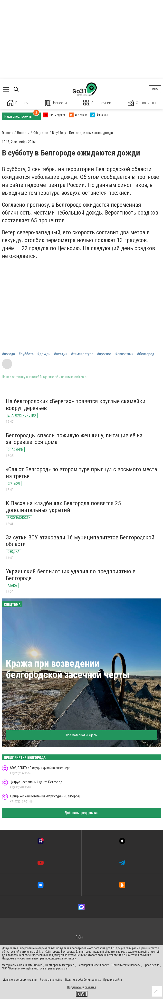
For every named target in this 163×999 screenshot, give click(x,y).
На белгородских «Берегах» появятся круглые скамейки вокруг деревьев (75, 405)
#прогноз (104, 354)
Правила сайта (112, 979)
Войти (155, 89)
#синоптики (124, 354)
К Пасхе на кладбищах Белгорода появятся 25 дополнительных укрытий (63, 507)
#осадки (60, 354)
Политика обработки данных (83, 979)
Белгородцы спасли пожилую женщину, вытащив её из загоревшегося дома (74, 439)
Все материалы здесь (81, 735)
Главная (17, 103)
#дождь (43, 354)
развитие (90, 987)
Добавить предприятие (81, 813)
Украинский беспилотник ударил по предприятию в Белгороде (70, 575)
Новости (56, 103)
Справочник (97, 103)
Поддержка (74, 987)
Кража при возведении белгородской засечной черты (68, 669)
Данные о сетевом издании (20, 979)
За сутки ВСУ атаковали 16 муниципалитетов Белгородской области (80, 541)
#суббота (26, 354)
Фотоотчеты (142, 103)
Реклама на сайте (51, 979)
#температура (82, 354)
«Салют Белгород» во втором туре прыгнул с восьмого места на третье (81, 473)
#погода (8, 354)
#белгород (145, 354)
